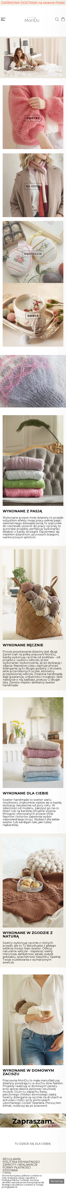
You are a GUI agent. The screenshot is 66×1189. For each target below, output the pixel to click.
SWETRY (33, 118)
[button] (3, 57)
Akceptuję (57, 1181)
